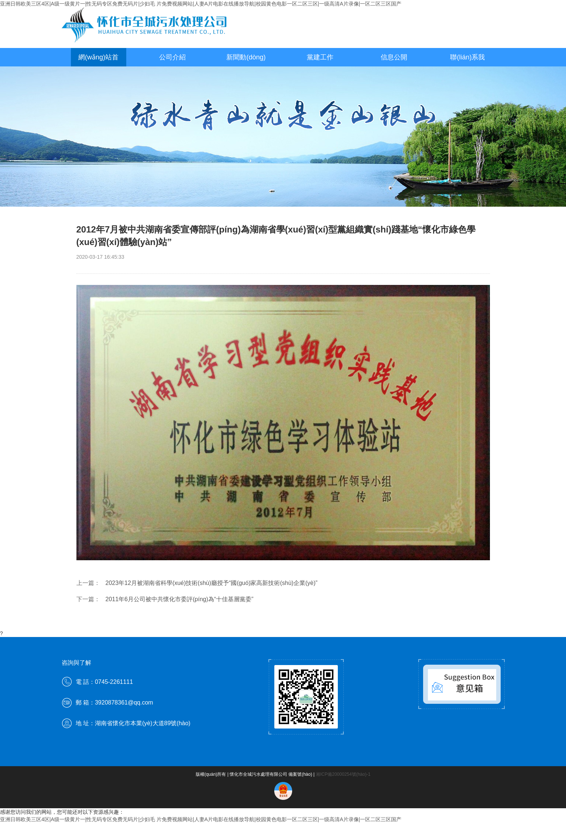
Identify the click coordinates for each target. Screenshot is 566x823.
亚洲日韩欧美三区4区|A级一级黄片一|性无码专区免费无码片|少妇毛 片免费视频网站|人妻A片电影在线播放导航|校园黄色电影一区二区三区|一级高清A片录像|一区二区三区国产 (200, 4)
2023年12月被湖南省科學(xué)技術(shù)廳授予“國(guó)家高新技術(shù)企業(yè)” (212, 583)
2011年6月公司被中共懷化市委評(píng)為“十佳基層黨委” (180, 599)
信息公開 (394, 57)
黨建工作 (320, 57)
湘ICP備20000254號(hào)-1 (343, 774)
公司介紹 (172, 57)
